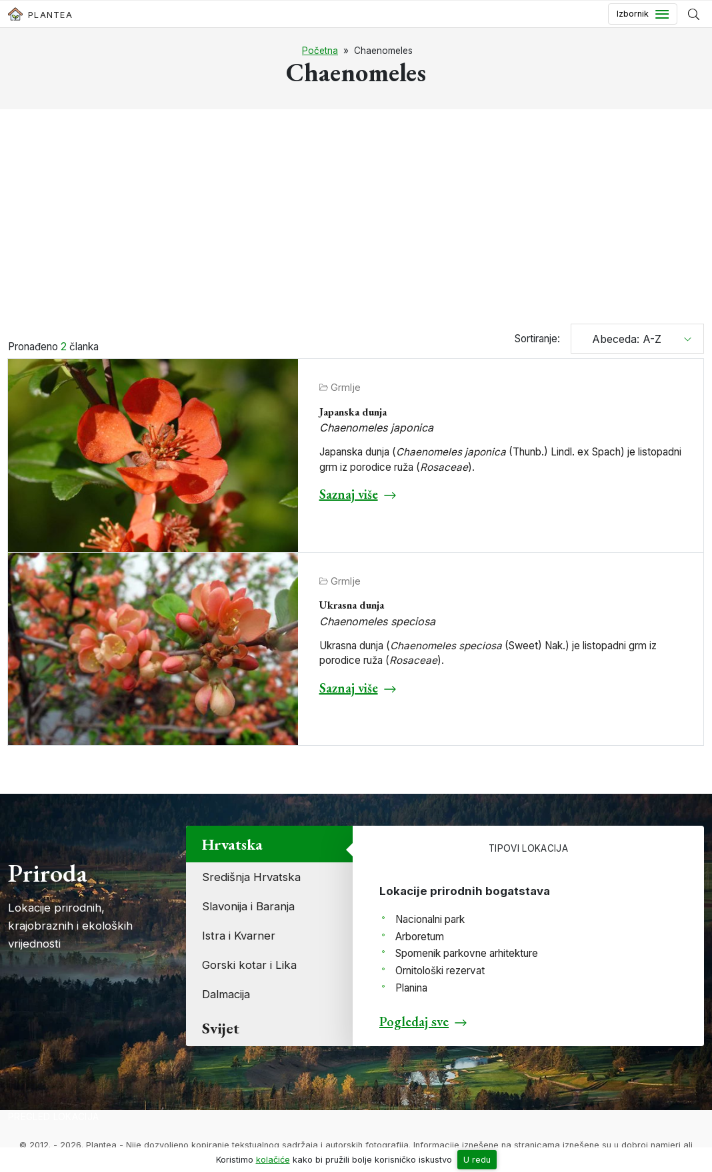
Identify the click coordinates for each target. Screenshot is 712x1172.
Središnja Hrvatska (251, 877)
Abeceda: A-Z (621, 339)
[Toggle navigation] (642, 14)
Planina (411, 988)
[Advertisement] (356, 218)
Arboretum (419, 936)
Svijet (220, 1028)
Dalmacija (226, 994)
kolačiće (273, 1160)
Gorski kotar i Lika (249, 965)
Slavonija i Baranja (248, 906)
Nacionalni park (430, 919)
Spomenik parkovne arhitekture (466, 953)
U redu (477, 1160)
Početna (320, 50)
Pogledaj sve (414, 1021)
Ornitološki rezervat (440, 970)
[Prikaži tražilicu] (693, 14)
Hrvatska (232, 844)
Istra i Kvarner (238, 935)
